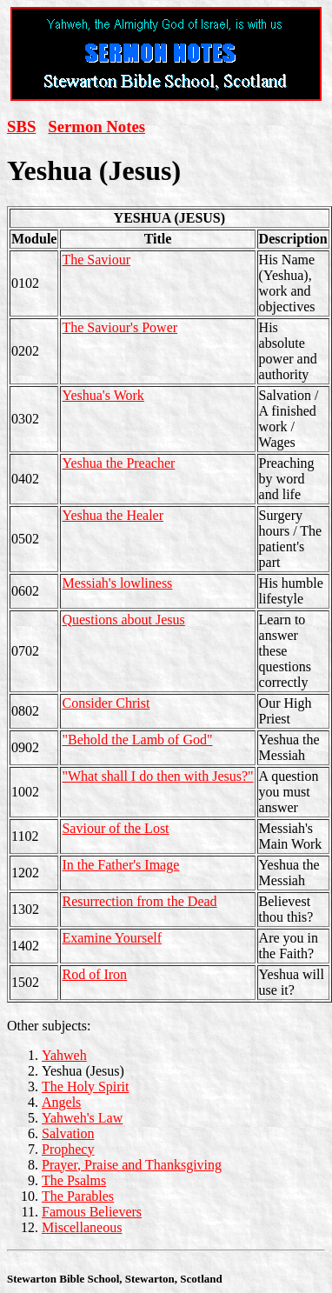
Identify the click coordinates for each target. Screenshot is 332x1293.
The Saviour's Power (119, 327)
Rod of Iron (94, 974)
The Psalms (74, 1180)
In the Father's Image (120, 864)
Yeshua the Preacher (118, 463)
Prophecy (68, 1149)
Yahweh (64, 1055)
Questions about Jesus (123, 619)
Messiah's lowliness (117, 583)
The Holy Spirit (85, 1086)
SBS (21, 126)
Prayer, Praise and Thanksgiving (132, 1164)
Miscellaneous (82, 1227)
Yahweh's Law (82, 1117)
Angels (61, 1102)
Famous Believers (92, 1211)
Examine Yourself (112, 937)
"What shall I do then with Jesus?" (157, 776)
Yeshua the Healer (112, 515)
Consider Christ (105, 703)
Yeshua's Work (102, 395)
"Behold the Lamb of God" (137, 739)
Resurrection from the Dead (139, 901)
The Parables (78, 1196)
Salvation (68, 1133)
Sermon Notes (96, 126)
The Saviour (96, 259)
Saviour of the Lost (115, 828)
